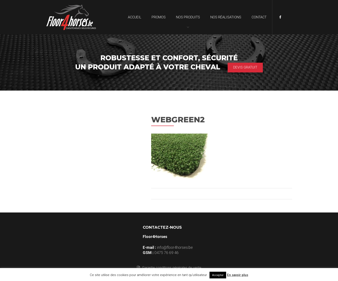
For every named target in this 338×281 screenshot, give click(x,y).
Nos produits (188, 17)
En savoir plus (237, 275)
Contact (259, 17)
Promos (159, 17)
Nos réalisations (225, 17)
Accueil (134, 17)
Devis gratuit (245, 67)
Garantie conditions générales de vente (169, 268)
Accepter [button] (218, 275)
